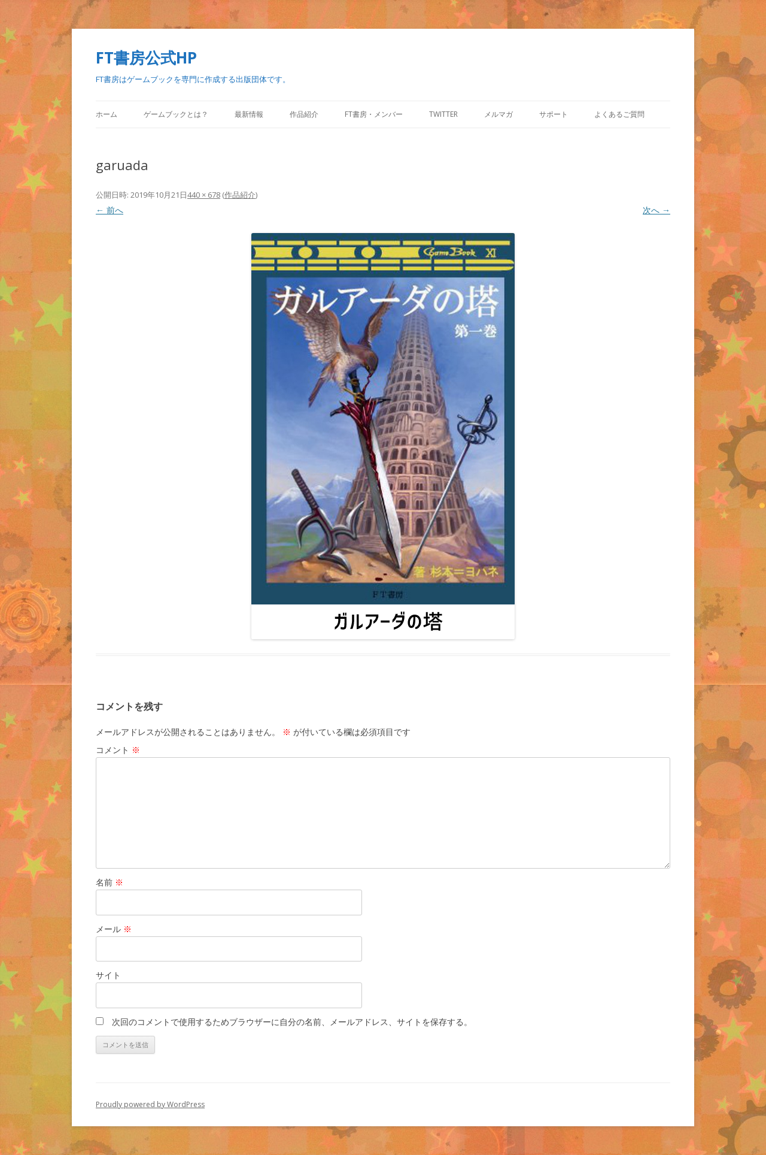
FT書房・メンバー (374, 114)
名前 (109, 882)
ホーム (106, 114)
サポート (553, 114)
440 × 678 (203, 194)
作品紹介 (304, 114)
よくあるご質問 (619, 114)
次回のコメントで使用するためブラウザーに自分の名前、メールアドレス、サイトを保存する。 (292, 1021)
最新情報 (249, 114)
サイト (108, 975)
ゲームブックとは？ (176, 114)
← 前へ (109, 210)
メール (114, 929)
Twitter (443, 114)
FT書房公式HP (146, 57)
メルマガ (498, 114)
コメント (118, 749)
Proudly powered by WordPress (150, 1104)
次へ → (656, 210)
